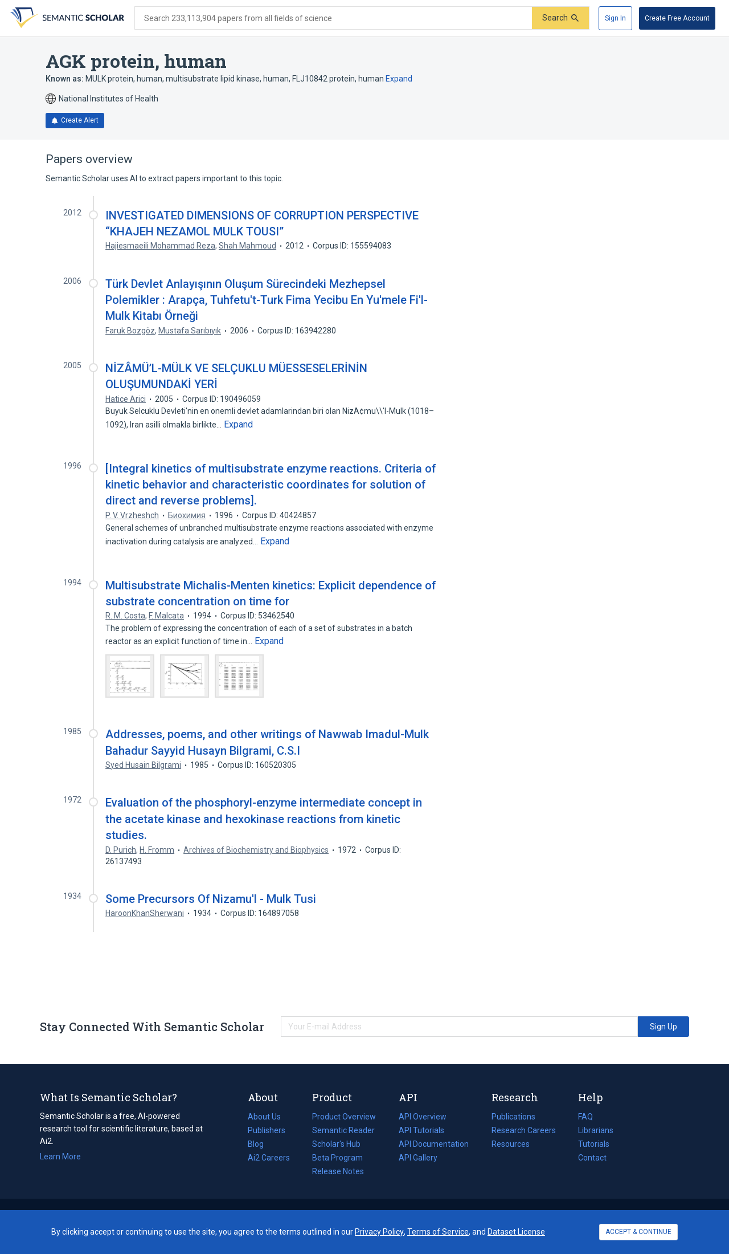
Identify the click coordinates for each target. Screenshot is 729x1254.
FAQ (585, 1116)
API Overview (423, 1116)
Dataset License (516, 1231)
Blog (260, 1144)
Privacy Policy (379, 1231)
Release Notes (338, 1171)
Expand (399, 78)
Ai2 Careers (269, 1158)
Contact (592, 1157)
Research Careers (524, 1130)
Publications (513, 1116)
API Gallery (418, 1157)
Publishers (266, 1130)
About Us (264, 1116)
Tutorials (593, 1144)
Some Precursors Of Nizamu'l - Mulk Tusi (210, 899)
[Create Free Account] (677, 18)
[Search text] (333, 18)
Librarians (595, 1130)
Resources (511, 1144)
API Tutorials (421, 1130)
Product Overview (344, 1116)
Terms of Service (438, 1231)
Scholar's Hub (336, 1144)
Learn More (60, 1156)
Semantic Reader (343, 1130)
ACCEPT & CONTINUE (638, 1232)
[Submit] (560, 18)
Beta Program (337, 1157)
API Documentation (434, 1144)
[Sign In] (615, 18)
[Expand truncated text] (238, 424)
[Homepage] (66, 18)
